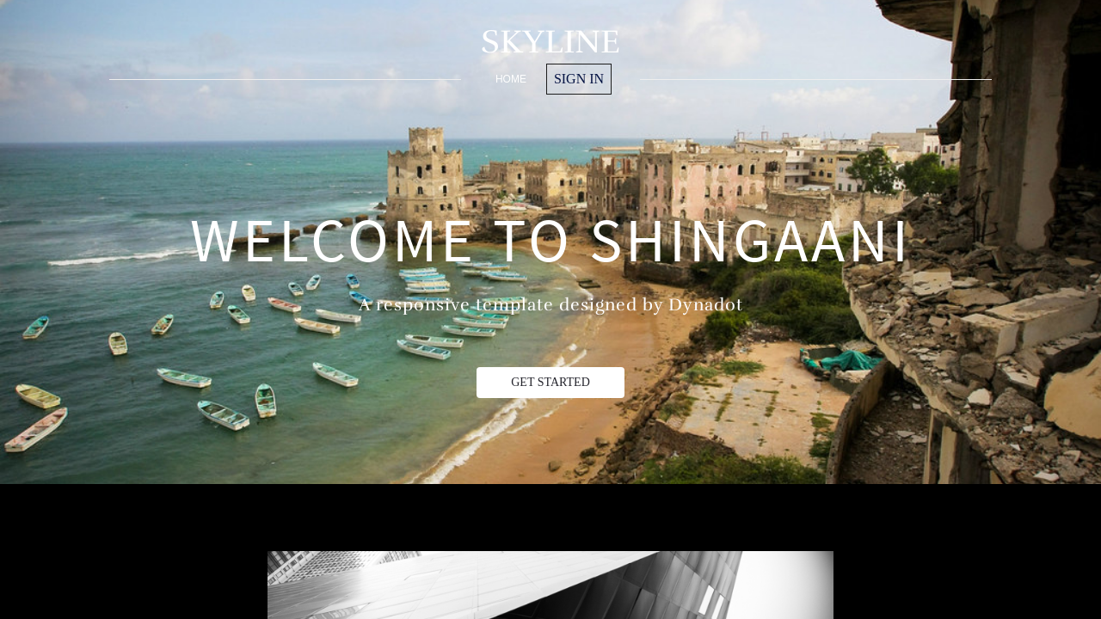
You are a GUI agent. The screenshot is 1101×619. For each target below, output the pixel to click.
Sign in (579, 78)
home (510, 79)
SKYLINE (550, 41)
